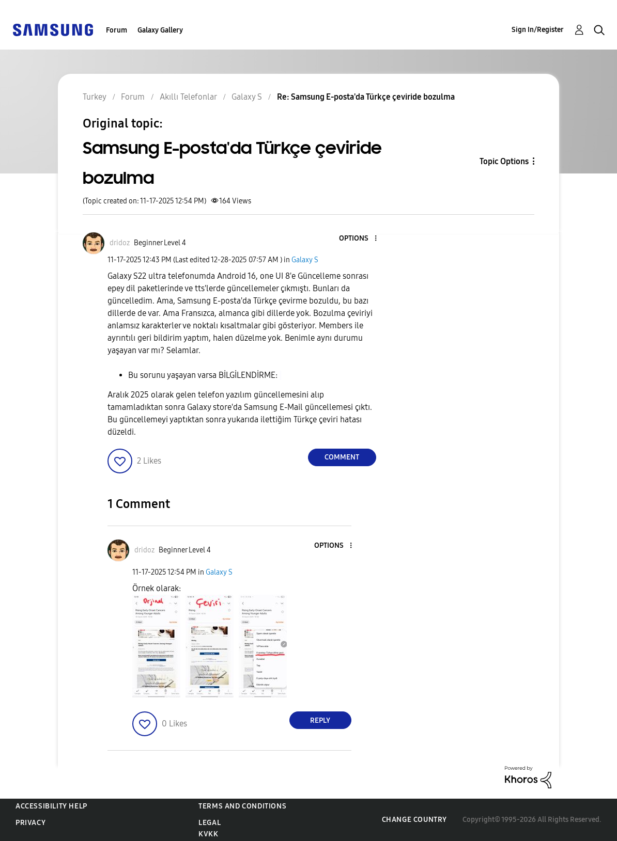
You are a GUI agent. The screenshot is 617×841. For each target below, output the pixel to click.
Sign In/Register (538, 29)
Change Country (414, 819)
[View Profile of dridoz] (120, 243)
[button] (358, 239)
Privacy (30, 822)
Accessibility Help (51, 806)
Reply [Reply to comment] (320, 720)
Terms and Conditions (242, 806)
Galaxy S (304, 260)
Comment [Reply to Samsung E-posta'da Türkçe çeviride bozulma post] (342, 457)
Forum (116, 30)
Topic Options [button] (504, 161)
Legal (209, 822)
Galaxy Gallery (160, 30)
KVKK (208, 834)
